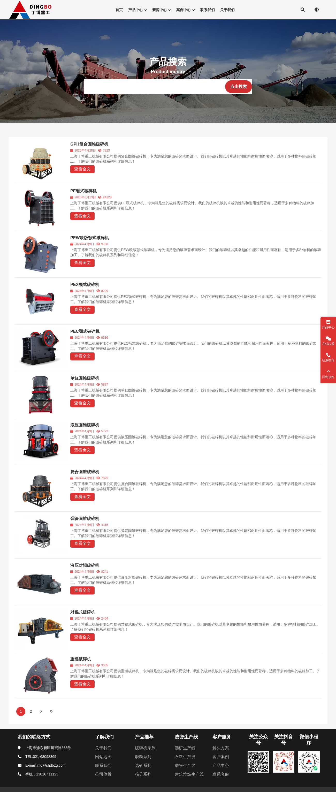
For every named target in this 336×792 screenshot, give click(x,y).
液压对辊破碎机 (84, 565)
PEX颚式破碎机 (84, 284)
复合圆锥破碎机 (84, 472)
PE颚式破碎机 (83, 191)
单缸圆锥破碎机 (84, 378)
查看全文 (82, 169)
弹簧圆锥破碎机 (84, 518)
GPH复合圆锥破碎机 (89, 144)
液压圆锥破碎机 (84, 425)
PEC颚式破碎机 (85, 331)
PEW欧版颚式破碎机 (89, 238)
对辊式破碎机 (82, 612)
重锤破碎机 (80, 659)
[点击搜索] (238, 86)
